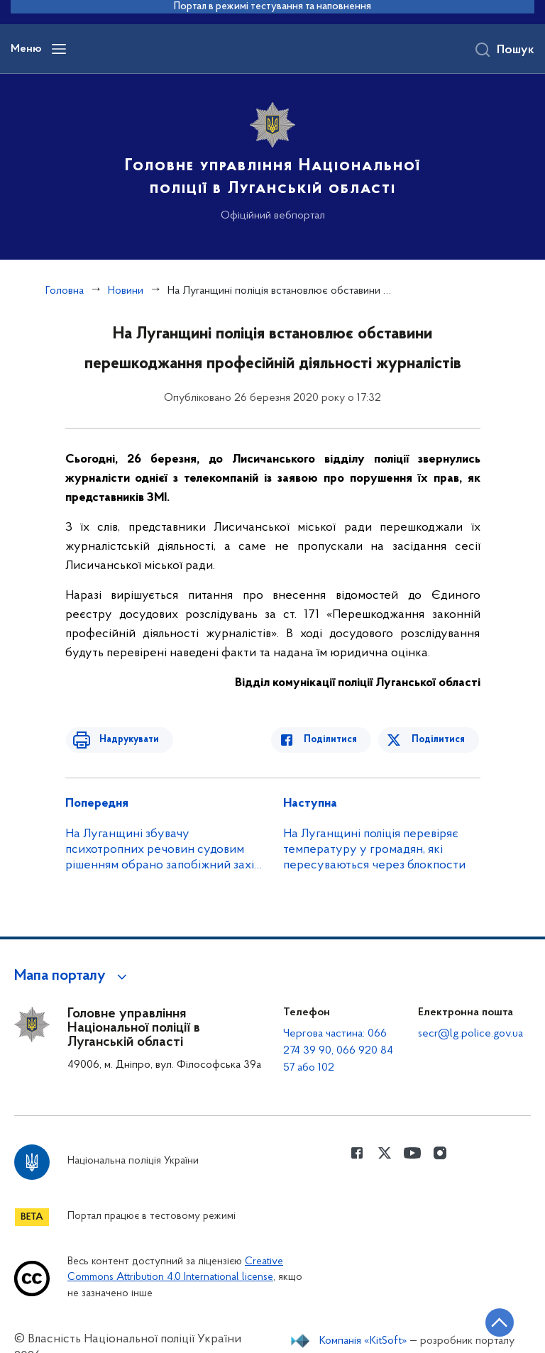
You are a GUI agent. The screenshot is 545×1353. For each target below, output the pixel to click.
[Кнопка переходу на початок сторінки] (492, 1321)
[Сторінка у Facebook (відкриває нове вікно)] (356, 1152)
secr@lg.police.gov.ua (470, 1033)
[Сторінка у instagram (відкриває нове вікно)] (439, 1152)
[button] (72, 976)
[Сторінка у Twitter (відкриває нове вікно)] (384, 1152)
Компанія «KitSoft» (363, 1341)
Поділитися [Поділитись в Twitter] (439, 739)
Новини (125, 291)
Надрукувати (123, 739)
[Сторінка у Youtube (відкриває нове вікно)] (412, 1152)
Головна (64, 291)
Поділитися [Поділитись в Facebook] (336, 739)
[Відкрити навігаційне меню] (59, 49)
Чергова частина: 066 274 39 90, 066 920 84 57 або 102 (338, 1050)
